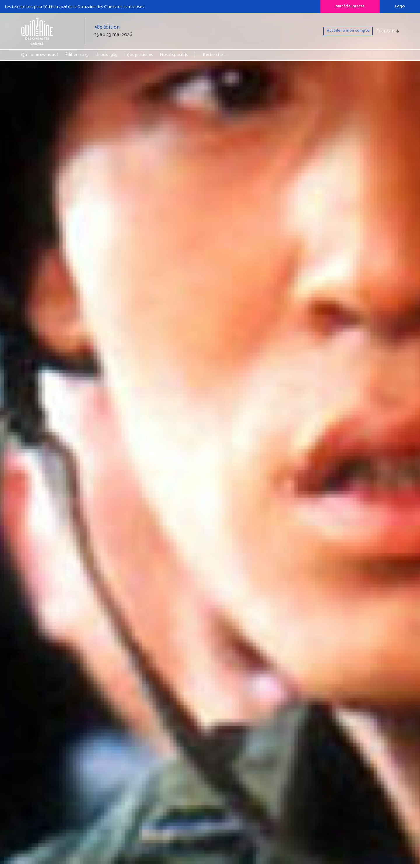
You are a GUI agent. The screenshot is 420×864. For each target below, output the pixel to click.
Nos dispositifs (174, 55)
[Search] (225, 55)
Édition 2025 (76, 55)
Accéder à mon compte (340, 31)
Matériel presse (350, 6)
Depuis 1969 (106, 55)
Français (386, 31)
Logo (400, 6)
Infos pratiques (138, 55)
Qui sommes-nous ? (40, 55)
